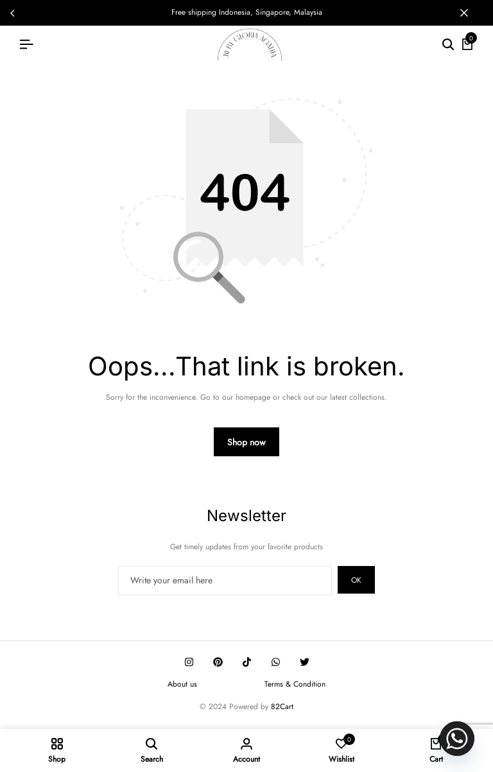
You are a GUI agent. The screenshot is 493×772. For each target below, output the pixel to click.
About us (182, 684)
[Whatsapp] (457, 738)
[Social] (189, 662)
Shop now (246, 442)
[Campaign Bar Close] (470, 13)
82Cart (282, 706)
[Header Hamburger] (26, 44)
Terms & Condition (294, 684)
